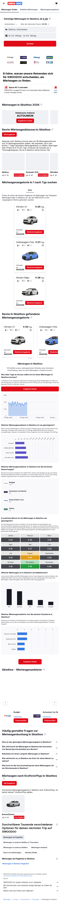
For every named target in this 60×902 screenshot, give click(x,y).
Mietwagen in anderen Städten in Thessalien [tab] (20, 842)
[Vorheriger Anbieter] (5, 702)
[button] (3, 3)
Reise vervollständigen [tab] (12, 852)
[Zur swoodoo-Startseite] (15, 3)
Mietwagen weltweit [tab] (39, 847)
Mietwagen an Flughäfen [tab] (13, 837)
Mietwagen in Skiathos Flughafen (15, 864)
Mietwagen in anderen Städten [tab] (15, 847)
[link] (25, 121)
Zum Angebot (19, 175)
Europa (15, 899)
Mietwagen (7, 899)
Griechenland (25, 899)
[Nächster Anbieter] (55, 702)
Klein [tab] (30, 190)
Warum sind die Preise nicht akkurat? (31, 890)
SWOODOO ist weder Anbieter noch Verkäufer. (31, 882)
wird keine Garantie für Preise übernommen (17, 876)
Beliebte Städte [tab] (31, 852)
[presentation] (50, 19)
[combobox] (11, 24)
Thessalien (35, 899)
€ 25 (45, 19)
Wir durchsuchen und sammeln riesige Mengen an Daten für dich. (31, 886)
